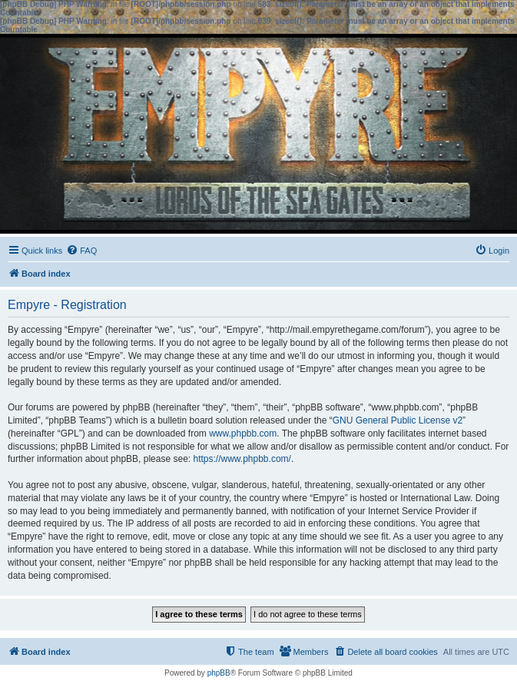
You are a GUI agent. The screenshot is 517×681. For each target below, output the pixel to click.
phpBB (218, 673)
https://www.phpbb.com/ (241, 458)
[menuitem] (81, 250)
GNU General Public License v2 (397, 420)
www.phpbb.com (243, 433)
